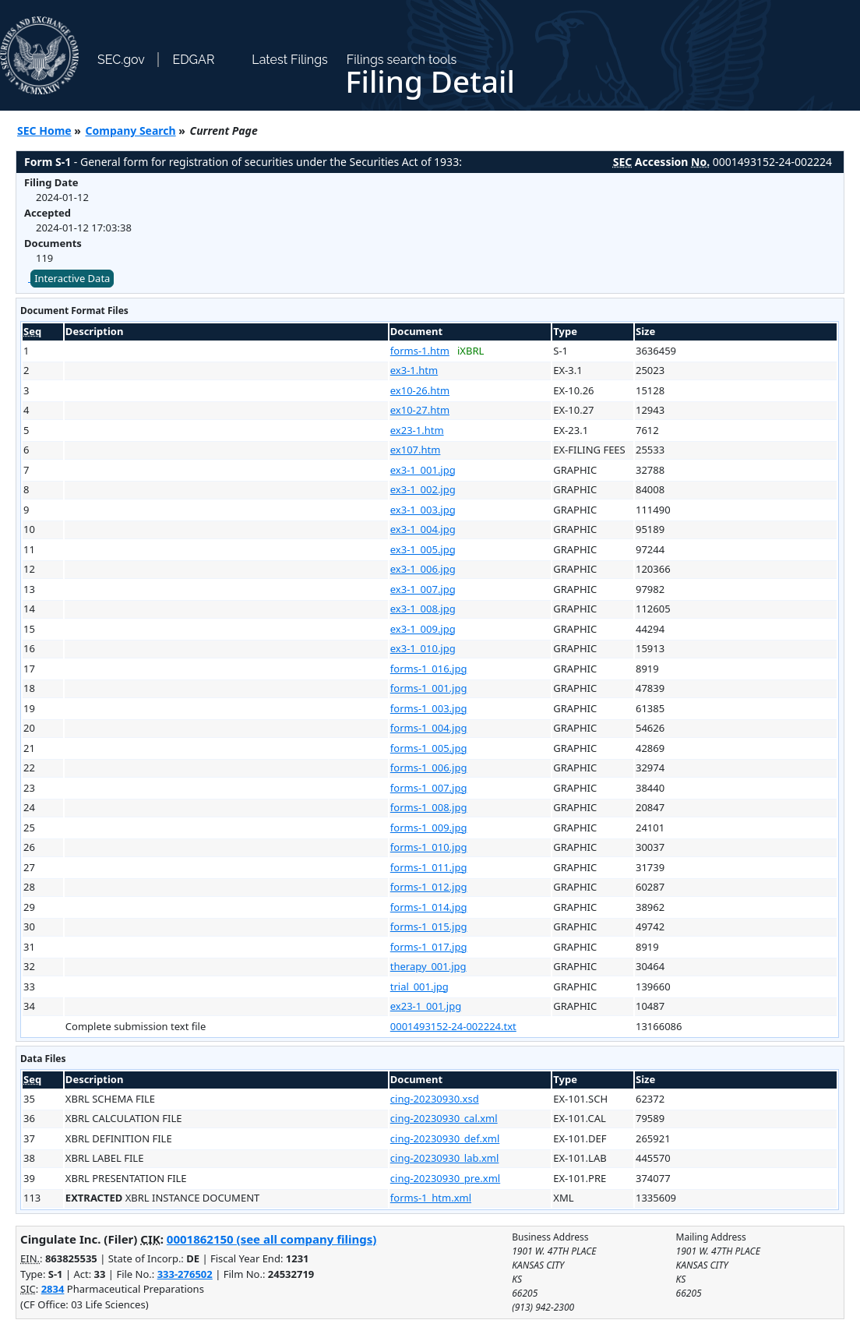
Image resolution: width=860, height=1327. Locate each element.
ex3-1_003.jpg (423, 510)
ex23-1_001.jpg (425, 1006)
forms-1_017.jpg (428, 947)
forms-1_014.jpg (428, 907)
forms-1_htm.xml (430, 1198)
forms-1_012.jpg (428, 887)
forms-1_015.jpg (428, 926)
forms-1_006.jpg (428, 768)
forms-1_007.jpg (428, 788)
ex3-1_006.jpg (423, 569)
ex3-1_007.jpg (423, 589)
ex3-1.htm (414, 370)
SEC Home (44, 130)
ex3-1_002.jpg (423, 489)
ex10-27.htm (419, 410)
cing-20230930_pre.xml (445, 1178)
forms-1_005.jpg (428, 748)
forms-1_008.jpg (428, 807)
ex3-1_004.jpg (423, 529)
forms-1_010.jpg (428, 847)
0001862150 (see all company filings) (271, 1239)
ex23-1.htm (417, 430)
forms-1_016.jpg (428, 669)
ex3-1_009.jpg (423, 629)
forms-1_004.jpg (428, 728)
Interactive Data (72, 278)
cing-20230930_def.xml (444, 1138)
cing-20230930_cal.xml (444, 1118)
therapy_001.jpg (428, 966)
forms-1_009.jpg (428, 828)
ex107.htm (415, 450)
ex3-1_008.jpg (423, 609)
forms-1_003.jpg (428, 708)
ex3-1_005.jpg (423, 549)
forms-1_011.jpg (428, 867)
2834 (53, 1289)
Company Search (131, 130)
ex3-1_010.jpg (423, 648)
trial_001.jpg (419, 986)
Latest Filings (289, 59)
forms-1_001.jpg (428, 688)
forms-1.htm (419, 351)
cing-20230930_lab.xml (444, 1158)
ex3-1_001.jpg (423, 470)
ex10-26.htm (419, 390)
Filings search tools (402, 59)
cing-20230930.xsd (434, 1099)
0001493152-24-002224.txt (453, 1026)
